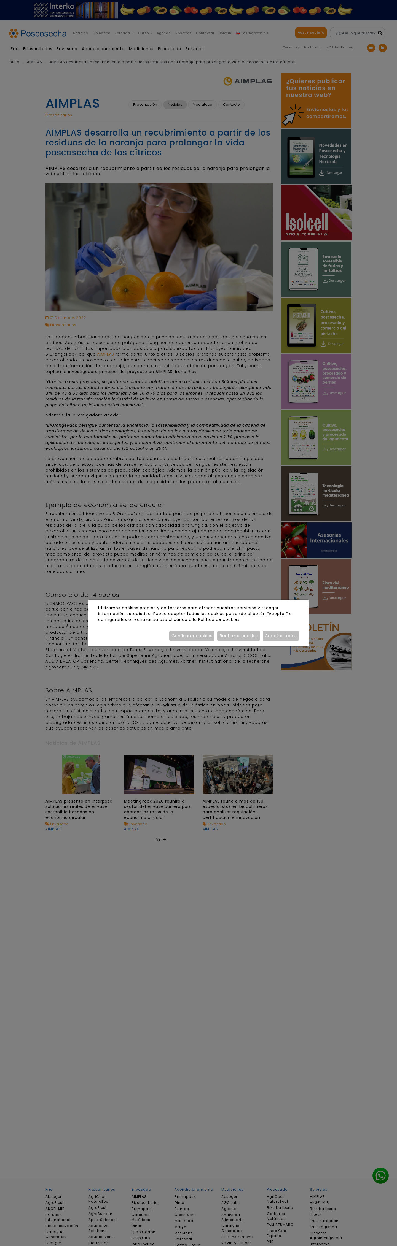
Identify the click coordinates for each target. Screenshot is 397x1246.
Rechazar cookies (238, 636)
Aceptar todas (281, 636)
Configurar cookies (191, 636)
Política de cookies (218, 619)
